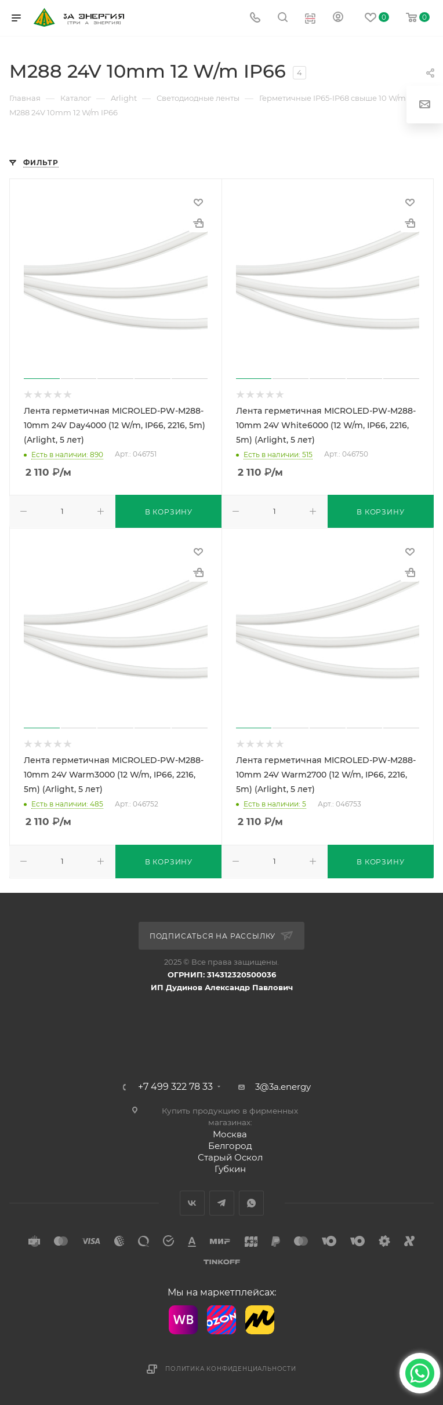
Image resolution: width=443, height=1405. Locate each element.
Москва (230, 1134)
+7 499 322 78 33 (175, 1087)
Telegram (221, 1203)
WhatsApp (251, 1203)
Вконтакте (192, 1203)
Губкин (230, 1168)
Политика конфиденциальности (230, 1369)
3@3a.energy (283, 1086)
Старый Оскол (230, 1157)
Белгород (230, 1145)
